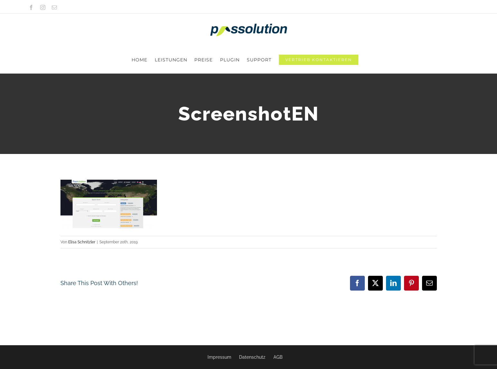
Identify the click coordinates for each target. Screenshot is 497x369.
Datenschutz (252, 357)
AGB (277, 357)
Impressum (219, 357)
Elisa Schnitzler (81, 215)
